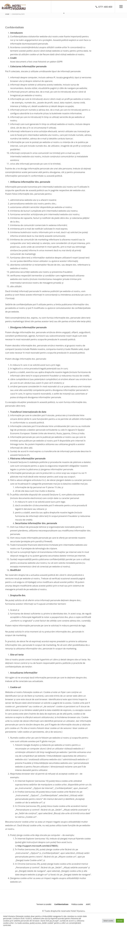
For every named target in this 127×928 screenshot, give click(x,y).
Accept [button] (119, 921)
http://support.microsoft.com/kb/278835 (37, 845)
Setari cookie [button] (108, 921)
